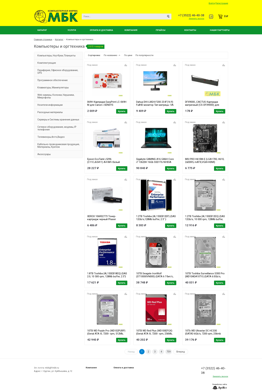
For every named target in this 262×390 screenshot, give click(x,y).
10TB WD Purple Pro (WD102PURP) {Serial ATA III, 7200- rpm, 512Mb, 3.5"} (106, 333)
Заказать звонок (196, 19)
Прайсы (160, 30)
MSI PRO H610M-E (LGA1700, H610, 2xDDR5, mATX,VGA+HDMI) (204, 161)
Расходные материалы (50, 112)
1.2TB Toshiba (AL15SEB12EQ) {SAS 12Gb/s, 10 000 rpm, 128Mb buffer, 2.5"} (205, 219)
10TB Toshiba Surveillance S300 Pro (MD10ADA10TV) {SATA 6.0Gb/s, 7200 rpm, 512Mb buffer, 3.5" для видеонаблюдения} (205, 278)
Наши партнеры (220, 30)
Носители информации (50, 105)
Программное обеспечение (52, 80)
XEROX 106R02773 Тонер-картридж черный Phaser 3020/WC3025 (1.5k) (101, 219)
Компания (130, 30)
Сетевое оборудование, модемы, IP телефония (56, 128)
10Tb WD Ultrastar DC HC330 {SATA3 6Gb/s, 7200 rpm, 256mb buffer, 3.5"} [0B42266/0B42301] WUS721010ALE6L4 (203, 335)
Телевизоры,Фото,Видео (51, 137)
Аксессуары (44, 154)
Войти (212, 3)
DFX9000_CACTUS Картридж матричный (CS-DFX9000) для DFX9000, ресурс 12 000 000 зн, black (202, 106)
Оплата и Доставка (101, 30)
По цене (128, 55)
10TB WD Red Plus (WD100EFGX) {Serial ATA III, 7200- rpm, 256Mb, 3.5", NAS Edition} (154, 333)
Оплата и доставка (123, 367)
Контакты (190, 30)
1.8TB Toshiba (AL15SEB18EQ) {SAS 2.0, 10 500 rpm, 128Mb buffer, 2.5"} (107, 275)
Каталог (42, 30)
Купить (121, 111)
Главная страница (43, 39)
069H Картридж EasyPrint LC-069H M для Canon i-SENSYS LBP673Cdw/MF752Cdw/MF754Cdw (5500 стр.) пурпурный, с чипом (107, 106)
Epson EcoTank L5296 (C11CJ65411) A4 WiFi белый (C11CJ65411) (103, 162)
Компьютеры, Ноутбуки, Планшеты (56, 55)
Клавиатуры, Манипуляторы (53, 87)
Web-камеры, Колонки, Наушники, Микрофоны (55, 96)
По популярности (144, 55)
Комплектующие (46, 63)
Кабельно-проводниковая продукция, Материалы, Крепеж (58, 145)
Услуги (72, 30)
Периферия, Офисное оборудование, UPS (57, 71)
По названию (112, 55)
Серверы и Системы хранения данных (58, 119)
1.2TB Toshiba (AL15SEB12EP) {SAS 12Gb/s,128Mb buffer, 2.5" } (156, 218)
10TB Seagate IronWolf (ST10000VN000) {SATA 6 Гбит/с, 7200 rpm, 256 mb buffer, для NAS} (155, 276)
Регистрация (221, 3)
